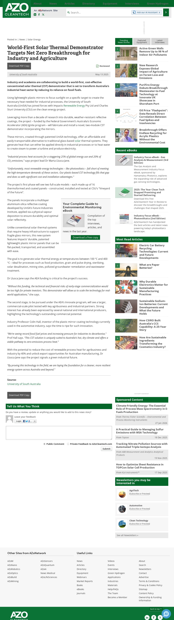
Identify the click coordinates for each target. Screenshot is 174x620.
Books (80, 562)
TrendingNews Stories (124, 41)
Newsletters (145, 546)
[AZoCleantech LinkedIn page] (35, 14)
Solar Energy (34, 39)
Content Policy (146, 570)
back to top (156, 586)
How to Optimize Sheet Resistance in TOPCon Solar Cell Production (137, 444)
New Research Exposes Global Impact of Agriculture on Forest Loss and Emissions (152, 69)
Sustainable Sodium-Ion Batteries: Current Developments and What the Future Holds (153, 288)
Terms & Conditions (149, 558)
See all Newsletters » (127, 512)
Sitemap (143, 566)
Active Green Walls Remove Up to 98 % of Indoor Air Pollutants (152, 51)
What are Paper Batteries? (148, 251)
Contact (143, 550)
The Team (113, 570)
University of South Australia (23, 74)
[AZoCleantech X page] (160, 594)
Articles (81, 542)
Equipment (82, 550)
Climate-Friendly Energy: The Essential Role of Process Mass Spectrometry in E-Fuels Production (141, 389)
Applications (114, 554)
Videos (111, 538)
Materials (112, 562)
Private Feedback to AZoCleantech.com (91, 443)
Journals (81, 570)
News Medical (48, 550)
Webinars (82, 554)
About (142, 538)
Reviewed (105, 66)
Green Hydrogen (116, 550)
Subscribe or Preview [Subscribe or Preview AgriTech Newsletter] (139, 471)
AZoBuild (12, 554)
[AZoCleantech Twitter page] (43, 14)
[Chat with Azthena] (166, 613)
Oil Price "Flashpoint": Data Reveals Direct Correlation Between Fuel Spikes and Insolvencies (152, 108)
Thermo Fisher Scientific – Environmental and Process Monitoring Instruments (141, 398)
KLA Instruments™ (130, 449)
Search (142, 542)
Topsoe (125, 416)
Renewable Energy (74, 105)
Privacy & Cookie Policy (150, 562)
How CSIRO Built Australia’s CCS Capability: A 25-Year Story (151, 305)
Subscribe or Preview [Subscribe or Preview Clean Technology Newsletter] (139, 501)
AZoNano (12, 542)
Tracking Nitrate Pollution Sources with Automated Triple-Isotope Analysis (139, 424)
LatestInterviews (160, 41)
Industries (113, 558)
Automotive (135, 482)
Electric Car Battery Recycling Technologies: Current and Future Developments (153, 237)
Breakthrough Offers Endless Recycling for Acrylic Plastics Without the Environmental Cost (153, 124)
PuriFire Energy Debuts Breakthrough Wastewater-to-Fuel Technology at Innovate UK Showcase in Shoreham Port (153, 89)
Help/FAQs (113, 566)
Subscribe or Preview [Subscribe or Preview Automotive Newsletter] (139, 486)
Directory (81, 546)
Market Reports (85, 558)
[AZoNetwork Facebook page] (39, 14)
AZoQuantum (47, 542)
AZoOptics (12, 550)
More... (165, 3)
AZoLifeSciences (49, 554)
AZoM (10, 538)
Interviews (113, 546)
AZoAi (43, 546)
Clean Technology (138, 497)
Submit (106, 448)
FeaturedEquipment (142, 41)
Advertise (144, 554)
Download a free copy (85, 237)
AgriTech (134, 467)
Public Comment (55, 443)
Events (111, 542)
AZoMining (13, 558)
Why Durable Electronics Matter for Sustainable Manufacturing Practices (153, 269)
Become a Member (117, 574)
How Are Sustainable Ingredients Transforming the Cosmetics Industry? (151, 322)
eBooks (80, 566)
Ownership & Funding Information (150, 576)
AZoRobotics (13, 546)
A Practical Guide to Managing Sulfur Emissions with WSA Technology (137, 410)
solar (78, 141)
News (22, 39)
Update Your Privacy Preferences (29, 616)
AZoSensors (47, 538)
